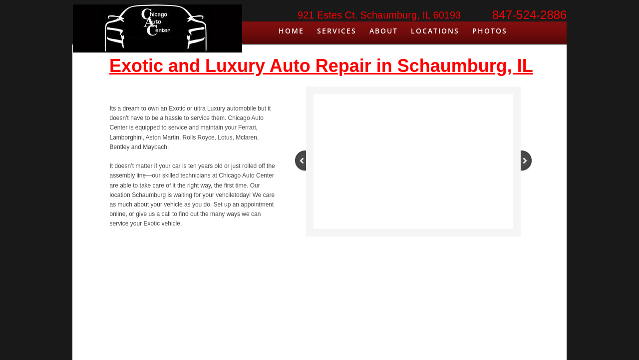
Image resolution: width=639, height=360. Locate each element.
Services (336, 31)
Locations (435, 31)
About (383, 31)
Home (291, 31)
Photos (489, 31)
